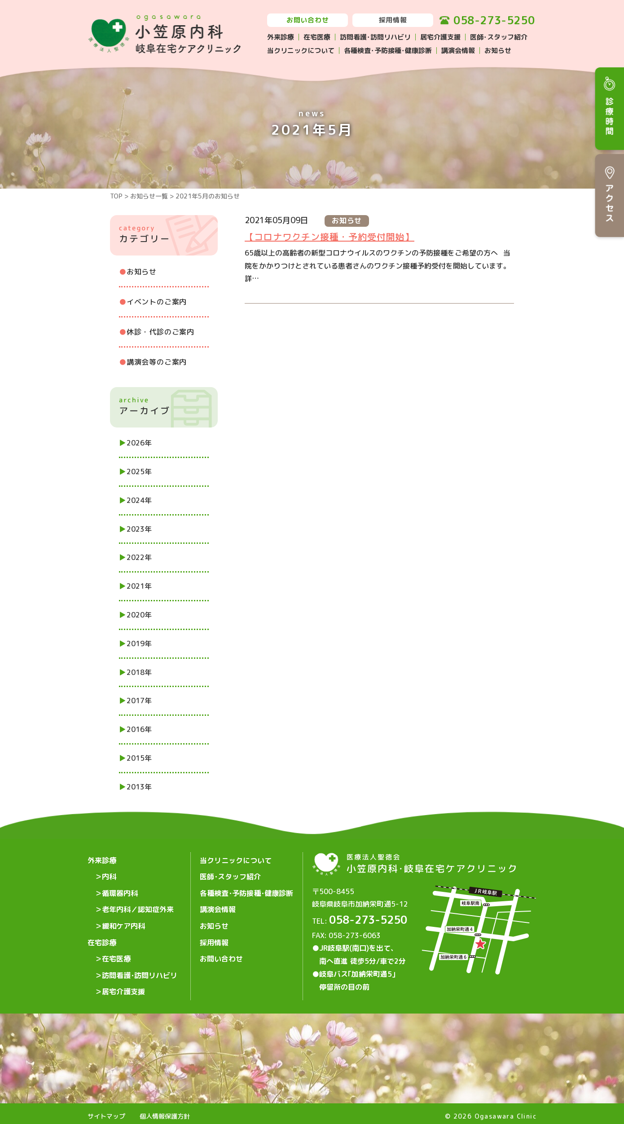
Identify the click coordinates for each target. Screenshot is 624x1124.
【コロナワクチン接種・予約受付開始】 (329, 236)
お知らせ (497, 50)
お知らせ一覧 (149, 196)
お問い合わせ (307, 20)
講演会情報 (458, 50)
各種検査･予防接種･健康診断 (388, 50)
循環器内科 (120, 888)
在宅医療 (316, 37)
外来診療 (280, 37)
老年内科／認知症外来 (138, 903)
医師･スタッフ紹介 (498, 37)
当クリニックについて (300, 50)
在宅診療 (102, 931)
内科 (109, 874)
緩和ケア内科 (123, 917)
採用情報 (393, 20)
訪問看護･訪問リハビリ (375, 37)
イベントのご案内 (157, 302)
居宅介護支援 (440, 37)
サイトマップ (106, 1110)
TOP (116, 196)
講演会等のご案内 (157, 362)
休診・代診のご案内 (160, 332)
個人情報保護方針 (165, 1110)
